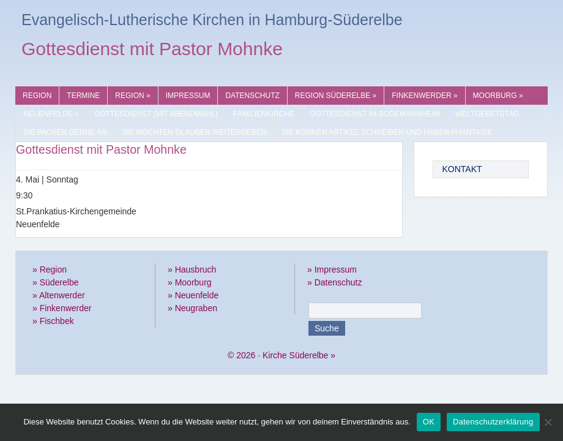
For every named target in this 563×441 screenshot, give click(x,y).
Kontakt (462, 169)
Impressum (188, 95)
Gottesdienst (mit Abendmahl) (156, 114)
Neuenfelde (51, 114)
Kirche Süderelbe (295, 355)
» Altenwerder (58, 295)
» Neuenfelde (193, 295)
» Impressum (332, 269)
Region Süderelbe (335, 95)
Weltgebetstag (487, 114)
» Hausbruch (192, 269)
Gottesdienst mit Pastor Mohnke (152, 50)
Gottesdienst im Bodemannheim (374, 114)
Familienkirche (263, 114)
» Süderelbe (55, 282)
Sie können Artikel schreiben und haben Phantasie (387, 132)
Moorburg (498, 95)
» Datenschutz (334, 282)
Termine (83, 95)
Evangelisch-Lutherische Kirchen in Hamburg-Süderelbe (212, 19)
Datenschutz (252, 95)
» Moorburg (190, 282)
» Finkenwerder (62, 308)
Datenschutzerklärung (493, 421)
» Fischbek (53, 321)
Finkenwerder (424, 95)
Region (37, 95)
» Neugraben (192, 308)
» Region (49, 269)
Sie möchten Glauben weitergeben (194, 132)
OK (428, 421)
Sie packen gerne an (64, 132)
